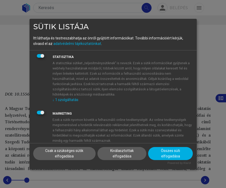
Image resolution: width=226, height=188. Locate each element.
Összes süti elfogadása (170, 153)
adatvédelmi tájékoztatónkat (77, 44)
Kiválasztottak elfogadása (122, 153)
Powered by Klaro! (179, 163)
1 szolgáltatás (65, 100)
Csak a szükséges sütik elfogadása (64, 153)
